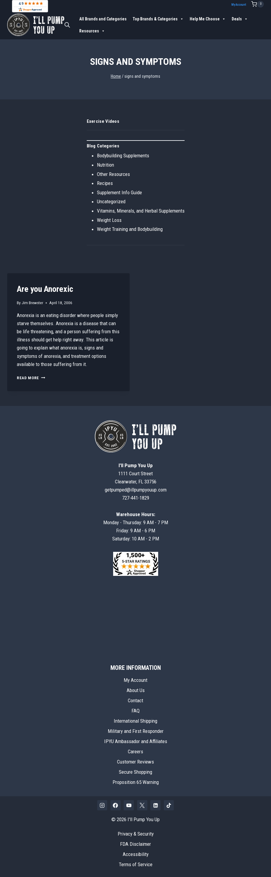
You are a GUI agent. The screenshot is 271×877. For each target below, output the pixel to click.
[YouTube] (129, 805)
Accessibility (136, 854)
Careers (135, 751)
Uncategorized (111, 201)
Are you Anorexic (45, 289)
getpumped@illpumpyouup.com (136, 490)
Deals (240, 19)
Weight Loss (109, 220)
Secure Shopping (135, 772)
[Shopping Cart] (257, 4)
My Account (238, 4)
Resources (92, 31)
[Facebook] (115, 805)
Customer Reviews (135, 762)
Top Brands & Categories (158, 19)
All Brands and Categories (103, 19)
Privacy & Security (136, 834)
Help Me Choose (208, 19)
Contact (135, 700)
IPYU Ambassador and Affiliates (135, 741)
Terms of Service (135, 864)
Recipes (105, 183)
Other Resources (113, 174)
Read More (31, 377)
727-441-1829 (135, 498)
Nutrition (105, 165)
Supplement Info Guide (119, 192)
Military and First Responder (136, 731)
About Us (136, 690)
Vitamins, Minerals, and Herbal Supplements (141, 211)
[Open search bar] (67, 25)
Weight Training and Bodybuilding (130, 229)
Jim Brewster (32, 302)
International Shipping (135, 721)
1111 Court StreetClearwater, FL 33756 (135, 473)
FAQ (135, 711)
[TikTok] (169, 805)
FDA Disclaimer (135, 844)
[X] (142, 805)
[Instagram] (102, 805)
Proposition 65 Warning (136, 782)
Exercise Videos (103, 121)
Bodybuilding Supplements (123, 156)
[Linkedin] (155, 805)
